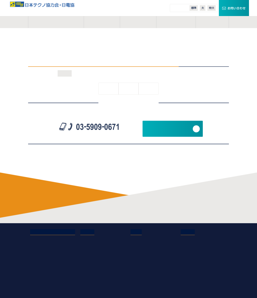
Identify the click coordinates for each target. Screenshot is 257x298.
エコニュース (189, 261)
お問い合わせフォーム (169, 129)
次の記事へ (149, 88)
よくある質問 (89, 255)
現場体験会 (87, 289)
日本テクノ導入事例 (194, 266)
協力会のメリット (91, 244)
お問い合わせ (38, 261)
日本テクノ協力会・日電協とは (50, 238)
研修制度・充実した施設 (96, 249)
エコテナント (189, 255)
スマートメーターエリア (196, 249)
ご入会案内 (176, 22)
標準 (193, 7)
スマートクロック (192, 244)
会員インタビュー (91, 261)
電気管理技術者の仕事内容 (97, 238)
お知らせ (65, 73)
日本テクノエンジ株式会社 (148, 244)
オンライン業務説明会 (94, 278)
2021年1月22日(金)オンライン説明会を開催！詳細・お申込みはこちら (122, 49)
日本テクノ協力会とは (56, 22)
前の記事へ (108, 88)
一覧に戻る (128, 88)
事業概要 (101, 22)
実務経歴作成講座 (91, 283)
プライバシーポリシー (44, 266)
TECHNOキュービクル (195, 238)
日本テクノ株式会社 (143, 238)
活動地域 (138, 22)
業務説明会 (87, 272)
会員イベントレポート (94, 266)
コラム (212, 22)
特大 (211, 7)
